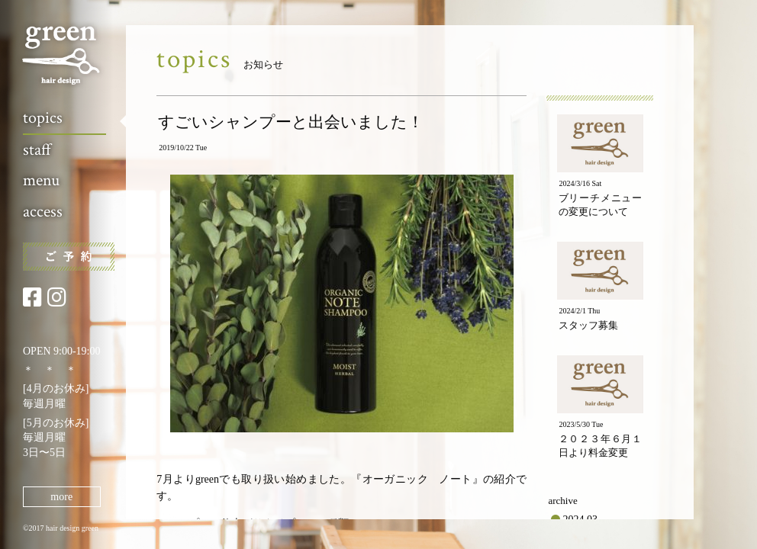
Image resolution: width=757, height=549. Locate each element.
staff (37, 150)
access (43, 212)
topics (43, 118)
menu (41, 180)
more (61, 496)
